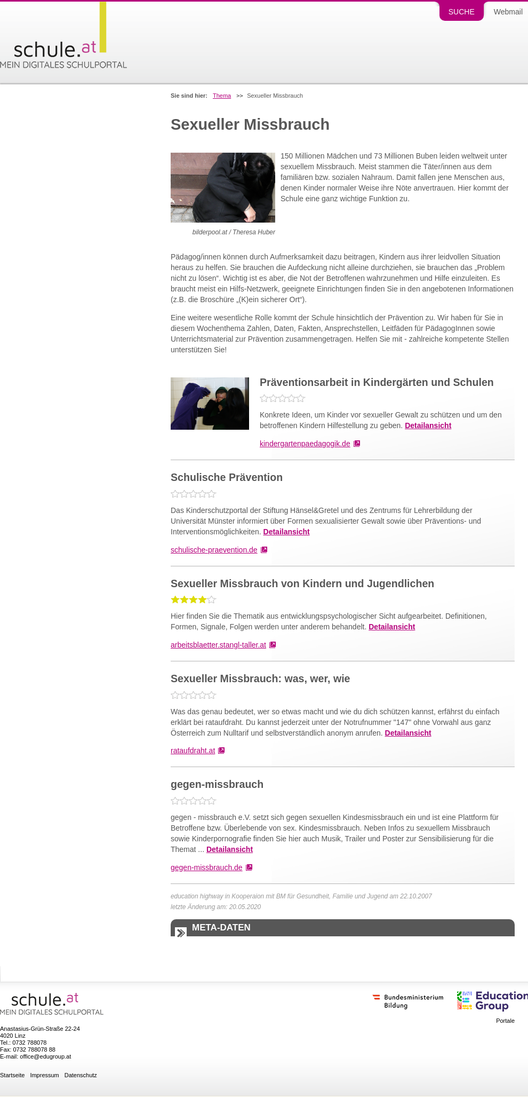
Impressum (44, 1075)
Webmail (508, 11)
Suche (462, 11)
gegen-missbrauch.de (207, 867)
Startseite (12, 1075)
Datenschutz (81, 1075)
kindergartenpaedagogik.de (305, 443)
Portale (505, 1021)
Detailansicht (428, 425)
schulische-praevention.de (214, 550)
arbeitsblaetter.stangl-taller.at (218, 645)
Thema (222, 96)
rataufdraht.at (193, 750)
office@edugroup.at (45, 1056)
